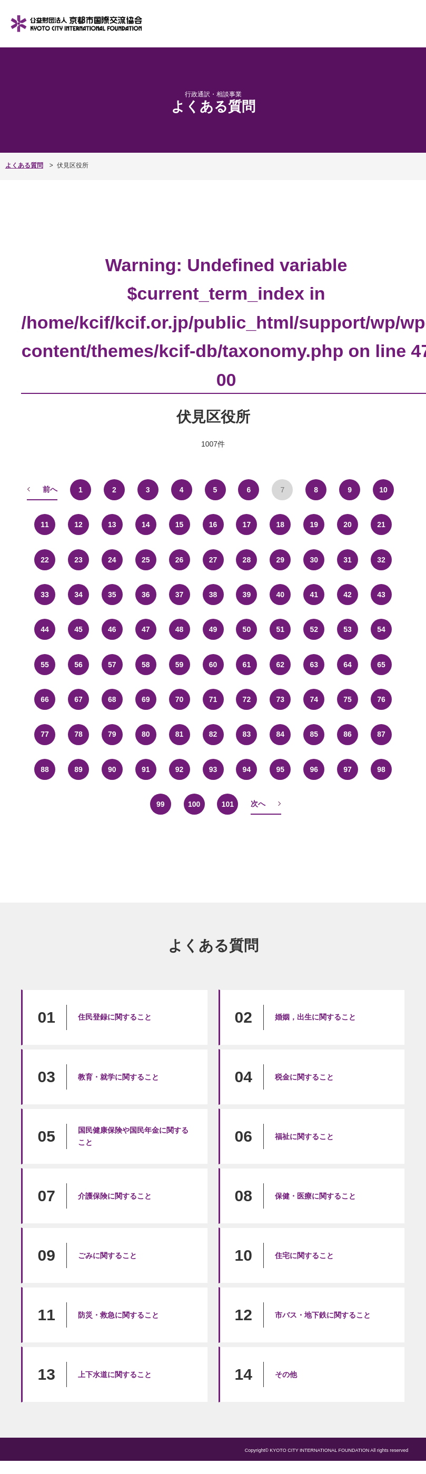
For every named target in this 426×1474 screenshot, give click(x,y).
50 (247, 630)
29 (280, 559)
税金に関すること (304, 1077)
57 (112, 664)
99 (160, 804)
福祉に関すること (304, 1136)
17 (247, 524)
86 (348, 734)
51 (280, 630)
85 (314, 734)
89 (78, 769)
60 (213, 664)
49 (213, 630)
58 (146, 664)
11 (44, 524)
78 (78, 734)
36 (146, 594)
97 (348, 769)
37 (179, 594)
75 (348, 699)
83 (247, 734)
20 (348, 524)
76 (381, 699)
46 (112, 630)
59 (179, 664)
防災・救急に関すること (118, 1315)
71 (213, 699)
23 (78, 559)
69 (146, 699)
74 (314, 699)
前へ (50, 489)
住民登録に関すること (115, 1017)
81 (179, 734)
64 (348, 664)
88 (44, 769)
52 (314, 630)
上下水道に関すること (115, 1374)
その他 (286, 1374)
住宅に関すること (304, 1255)
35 (112, 594)
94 (247, 769)
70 (179, 699)
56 (78, 664)
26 (179, 559)
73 (280, 699)
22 (44, 559)
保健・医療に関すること (315, 1196)
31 (348, 559)
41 (314, 594)
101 (228, 804)
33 (44, 594)
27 (213, 559)
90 (112, 769)
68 (112, 699)
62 (280, 664)
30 (314, 559)
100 (194, 804)
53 (348, 630)
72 (247, 699)
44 (44, 630)
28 (247, 559)
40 (280, 594)
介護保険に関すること (115, 1196)
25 (146, 559)
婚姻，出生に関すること (315, 1017)
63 (314, 664)
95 (280, 769)
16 (213, 524)
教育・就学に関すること (118, 1077)
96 (314, 769)
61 (247, 664)
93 (213, 769)
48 (179, 630)
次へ (258, 804)
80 (146, 734)
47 (146, 630)
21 (381, 524)
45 (78, 630)
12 (78, 524)
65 (381, 664)
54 (381, 630)
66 (44, 699)
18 (280, 524)
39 (247, 594)
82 (213, 734)
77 (44, 734)
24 (112, 559)
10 (383, 489)
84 (280, 734)
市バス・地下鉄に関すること (323, 1315)
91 (146, 769)
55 (44, 664)
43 (381, 594)
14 (146, 524)
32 (381, 559)
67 (78, 699)
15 (179, 524)
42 (348, 594)
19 (314, 524)
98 (381, 769)
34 (78, 594)
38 (213, 594)
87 (381, 734)
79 (112, 734)
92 (179, 769)
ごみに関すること (107, 1255)
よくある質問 (24, 165)
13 (112, 524)
